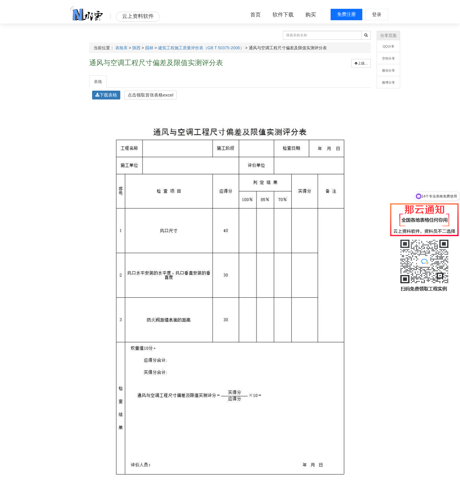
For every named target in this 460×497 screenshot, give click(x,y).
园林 (149, 47)
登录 (376, 14)
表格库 (121, 47)
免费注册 (346, 14)
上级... (361, 63)
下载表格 (106, 94)
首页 (255, 15)
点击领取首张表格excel (150, 94)
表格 (98, 81)
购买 (310, 15)
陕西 (136, 47)
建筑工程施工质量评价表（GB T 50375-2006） (201, 47)
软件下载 (283, 15)
